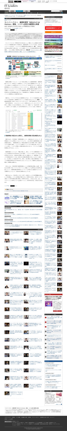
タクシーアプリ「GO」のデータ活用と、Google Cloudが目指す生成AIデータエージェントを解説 (16, 324)
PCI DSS (26, 190)
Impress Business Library (49, 22)
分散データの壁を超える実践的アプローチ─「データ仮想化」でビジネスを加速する (16, 370)
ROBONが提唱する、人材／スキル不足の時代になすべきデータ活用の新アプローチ (16, 347)
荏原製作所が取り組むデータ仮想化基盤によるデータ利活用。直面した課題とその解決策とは (16, 378)
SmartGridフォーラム (52, 422)
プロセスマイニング (20, 12)
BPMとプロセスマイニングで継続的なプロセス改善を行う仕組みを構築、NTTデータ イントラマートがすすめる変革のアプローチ (50, 173)
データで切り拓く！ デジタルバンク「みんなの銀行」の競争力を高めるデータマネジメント (35, 332)
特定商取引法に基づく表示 (44, 417)
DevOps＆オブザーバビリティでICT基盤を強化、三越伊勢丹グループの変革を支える (16, 355)
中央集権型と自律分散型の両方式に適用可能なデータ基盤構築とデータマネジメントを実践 (16, 362)
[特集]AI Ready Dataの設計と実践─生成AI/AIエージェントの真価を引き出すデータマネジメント (53, 298)
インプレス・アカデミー (16, 425)
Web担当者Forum (31, 422)
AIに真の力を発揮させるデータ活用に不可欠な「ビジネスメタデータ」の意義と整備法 (35, 309)
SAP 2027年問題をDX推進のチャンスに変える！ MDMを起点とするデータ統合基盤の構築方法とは (16, 309)
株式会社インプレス (15, 421)
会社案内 (29, 417)
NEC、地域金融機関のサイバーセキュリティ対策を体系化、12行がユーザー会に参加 (16, 197)
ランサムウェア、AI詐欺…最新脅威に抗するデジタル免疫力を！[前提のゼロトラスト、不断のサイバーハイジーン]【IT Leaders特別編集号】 (24, 225)
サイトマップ (52, 417)
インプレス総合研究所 (38, 422)
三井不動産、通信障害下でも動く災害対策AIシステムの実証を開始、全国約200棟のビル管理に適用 (36, 197)
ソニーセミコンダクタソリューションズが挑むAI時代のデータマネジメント (16, 233)
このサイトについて (8, 417)
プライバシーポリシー (35, 417)
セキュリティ (34, 12)
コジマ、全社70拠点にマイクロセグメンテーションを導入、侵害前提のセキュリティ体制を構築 (36, 202)
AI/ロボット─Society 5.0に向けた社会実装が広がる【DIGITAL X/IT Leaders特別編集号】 (21, 217)
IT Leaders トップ (7, 15)
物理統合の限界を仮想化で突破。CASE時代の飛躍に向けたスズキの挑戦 (16, 240)
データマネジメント (41, 12)
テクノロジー (19, 11)
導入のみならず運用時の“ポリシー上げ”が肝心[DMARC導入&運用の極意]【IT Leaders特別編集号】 (23, 221)
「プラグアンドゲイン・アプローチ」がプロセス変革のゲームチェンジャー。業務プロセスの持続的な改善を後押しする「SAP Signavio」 (35, 295)
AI (26, 12)
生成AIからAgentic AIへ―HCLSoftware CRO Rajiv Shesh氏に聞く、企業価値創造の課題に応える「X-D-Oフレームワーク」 (50, 150)
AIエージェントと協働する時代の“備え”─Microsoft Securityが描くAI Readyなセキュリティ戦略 (35, 278)
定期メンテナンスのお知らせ (50, 65)
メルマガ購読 (18, 417)
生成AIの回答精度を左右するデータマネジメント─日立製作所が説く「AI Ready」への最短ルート (35, 233)
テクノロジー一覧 (14, 15)
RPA (29, 12)
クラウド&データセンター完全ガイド (18, 422)
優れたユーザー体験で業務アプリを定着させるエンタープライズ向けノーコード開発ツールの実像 (16, 255)
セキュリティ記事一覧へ (38, 18)
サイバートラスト (9, 190)
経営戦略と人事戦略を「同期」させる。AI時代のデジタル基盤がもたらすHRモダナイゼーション (35, 248)
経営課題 (12, 11)
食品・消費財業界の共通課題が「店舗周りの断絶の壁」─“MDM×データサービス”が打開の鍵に (35, 286)
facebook (7, 8)
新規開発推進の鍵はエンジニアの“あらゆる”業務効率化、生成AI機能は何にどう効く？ (35, 324)
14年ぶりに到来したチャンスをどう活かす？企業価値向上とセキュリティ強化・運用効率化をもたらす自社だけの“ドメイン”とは (50, 130)
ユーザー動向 (13, 12)
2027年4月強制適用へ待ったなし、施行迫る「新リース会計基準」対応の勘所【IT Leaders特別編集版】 (23, 210)
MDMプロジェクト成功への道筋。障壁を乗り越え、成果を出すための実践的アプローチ (16, 339)
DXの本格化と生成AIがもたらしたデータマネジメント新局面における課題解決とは (35, 362)
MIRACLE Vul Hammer (16, 190)
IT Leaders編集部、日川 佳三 (17, 28)
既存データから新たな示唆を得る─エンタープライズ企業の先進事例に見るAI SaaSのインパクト (35, 317)
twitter (5, 8)
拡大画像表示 (8, 78)
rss (9, 8)
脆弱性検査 (22, 190)
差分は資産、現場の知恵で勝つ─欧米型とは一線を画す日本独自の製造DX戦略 (16, 332)
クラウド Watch (45, 422)
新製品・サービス (27, 15)
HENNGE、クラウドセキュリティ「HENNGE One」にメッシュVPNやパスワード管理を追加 (16, 202)
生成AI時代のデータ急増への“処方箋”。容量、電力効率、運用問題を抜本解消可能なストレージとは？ (16, 317)
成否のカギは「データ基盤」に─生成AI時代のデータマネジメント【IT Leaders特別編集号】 (22, 214)
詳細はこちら (58, 404)
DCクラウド (25, 1)
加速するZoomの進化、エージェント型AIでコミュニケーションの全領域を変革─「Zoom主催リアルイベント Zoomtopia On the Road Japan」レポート (35, 265)
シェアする (7, 29)
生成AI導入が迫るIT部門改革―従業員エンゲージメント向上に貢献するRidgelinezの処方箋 (35, 271)
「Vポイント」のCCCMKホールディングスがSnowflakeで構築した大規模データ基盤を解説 (35, 355)
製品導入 (32, 1)
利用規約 (13, 417)
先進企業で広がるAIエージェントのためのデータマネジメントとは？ (16, 248)
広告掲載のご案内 (24, 417)
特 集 (26, 11)
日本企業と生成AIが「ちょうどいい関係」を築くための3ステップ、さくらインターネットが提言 (35, 378)
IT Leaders (11, 6)
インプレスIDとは (49, 24)
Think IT (26, 422)
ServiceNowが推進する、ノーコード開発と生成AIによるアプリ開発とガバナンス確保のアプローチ (35, 339)
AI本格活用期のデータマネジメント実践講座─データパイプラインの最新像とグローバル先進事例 (35, 370)
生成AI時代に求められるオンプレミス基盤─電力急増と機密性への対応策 (16, 278)
